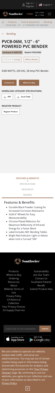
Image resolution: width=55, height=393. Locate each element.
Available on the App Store (15, 339)
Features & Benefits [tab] (27, 178)
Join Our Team (41, 274)
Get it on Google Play (40, 339)
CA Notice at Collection (14, 301)
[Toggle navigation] (49, 14)
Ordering (14, 278)
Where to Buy (29, 82)
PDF (7, 96)
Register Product (11, 111)
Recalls (41, 285)
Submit (45, 328)
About (13, 285)
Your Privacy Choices (13, 306)
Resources (14, 282)
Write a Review (31, 59)
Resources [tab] (27, 189)
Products (12, 22)
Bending (48, 22)
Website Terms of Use (13, 290)
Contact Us (9, 82)
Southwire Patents (41, 282)
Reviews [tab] (27, 194)
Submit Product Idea (41, 289)
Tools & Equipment (30, 22)
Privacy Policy (9, 383)
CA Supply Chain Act (14, 310)
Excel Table (23, 96)
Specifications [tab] (27, 184)
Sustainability (41, 271)
